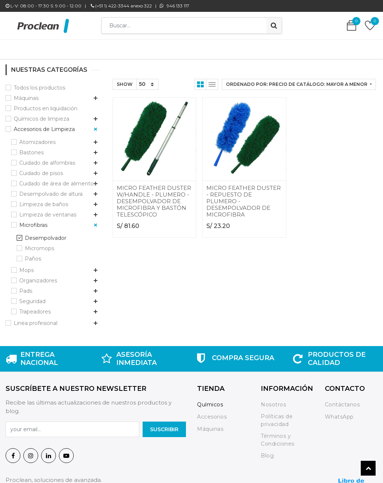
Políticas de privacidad (277, 416)
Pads (25, 287)
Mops (26, 266)
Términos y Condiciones (277, 436)
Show (125, 80)
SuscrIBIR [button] (164, 425)
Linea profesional (35, 319)
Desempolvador (45, 234)
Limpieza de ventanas (47, 211)
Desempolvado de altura (51, 190)
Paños (33, 255)
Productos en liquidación (45, 104)
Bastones (31, 148)
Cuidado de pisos (41, 169)
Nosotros (274, 401)
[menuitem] (83, 47)
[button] (299, 80)
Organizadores (38, 277)
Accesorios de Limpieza (44, 125)
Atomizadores (37, 138)
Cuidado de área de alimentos (57, 180)
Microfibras (33, 221)
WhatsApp (339, 413)
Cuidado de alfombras (47, 159)
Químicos (210, 401)
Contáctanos (342, 401)
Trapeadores (35, 308)
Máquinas (26, 94)
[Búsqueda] (274, 25)
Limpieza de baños (43, 200)
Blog (267, 452)
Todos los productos (39, 84)
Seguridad (32, 297)
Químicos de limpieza (41, 115)
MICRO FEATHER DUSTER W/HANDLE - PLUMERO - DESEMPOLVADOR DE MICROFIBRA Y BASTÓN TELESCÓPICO (154, 197)
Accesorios (212, 413)
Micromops (39, 244)
